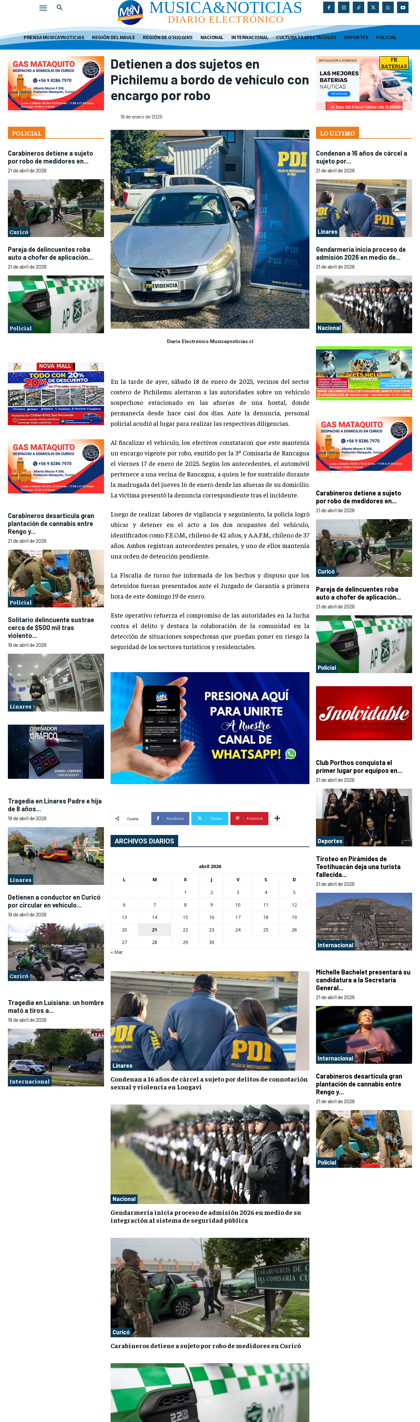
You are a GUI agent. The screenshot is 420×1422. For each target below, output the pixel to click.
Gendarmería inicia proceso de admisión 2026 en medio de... (361, 253)
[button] (60, 8)
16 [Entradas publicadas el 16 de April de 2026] (211, 917)
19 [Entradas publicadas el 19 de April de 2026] (294, 917)
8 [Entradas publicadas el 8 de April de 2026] (185, 905)
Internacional (30, 1081)
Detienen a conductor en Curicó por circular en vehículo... (54, 901)
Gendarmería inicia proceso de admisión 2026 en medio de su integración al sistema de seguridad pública (206, 1216)
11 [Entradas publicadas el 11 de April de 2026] (265, 905)
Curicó (19, 231)
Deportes (330, 840)
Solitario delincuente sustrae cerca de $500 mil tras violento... (51, 627)
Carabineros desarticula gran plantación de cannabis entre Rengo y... (51, 523)
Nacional (124, 1198)
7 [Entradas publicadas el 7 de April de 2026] (154, 905)
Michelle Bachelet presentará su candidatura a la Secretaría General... (363, 980)
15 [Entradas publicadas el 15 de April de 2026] (185, 917)
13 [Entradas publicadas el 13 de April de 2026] (124, 917)
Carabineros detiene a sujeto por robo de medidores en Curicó (206, 1345)
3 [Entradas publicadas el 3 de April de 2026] (238, 892)
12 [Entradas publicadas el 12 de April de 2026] (294, 905)
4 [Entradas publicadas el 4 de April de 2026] (265, 892)
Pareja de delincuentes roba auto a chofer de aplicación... (50, 253)
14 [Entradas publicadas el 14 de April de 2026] (154, 917)
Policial (21, 328)
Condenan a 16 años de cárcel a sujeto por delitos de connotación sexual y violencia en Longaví (209, 1083)
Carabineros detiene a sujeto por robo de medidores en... (50, 157)
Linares (21, 706)
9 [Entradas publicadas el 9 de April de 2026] (211, 905)
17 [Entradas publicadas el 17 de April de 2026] (238, 917)
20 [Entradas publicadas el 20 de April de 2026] (124, 930)
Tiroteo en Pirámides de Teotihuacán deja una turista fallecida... (358, 866)
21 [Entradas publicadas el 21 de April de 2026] (154, 930)
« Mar (117, 952)
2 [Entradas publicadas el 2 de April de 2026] (211, 892)
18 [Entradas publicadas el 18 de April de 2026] (265, 917)
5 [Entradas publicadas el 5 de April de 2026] (294, 892)
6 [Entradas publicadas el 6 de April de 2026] (124, 905)
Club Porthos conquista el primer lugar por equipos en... (359, 766)
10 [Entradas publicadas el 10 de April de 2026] (238, 905)
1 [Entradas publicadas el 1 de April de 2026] (185, 892)
